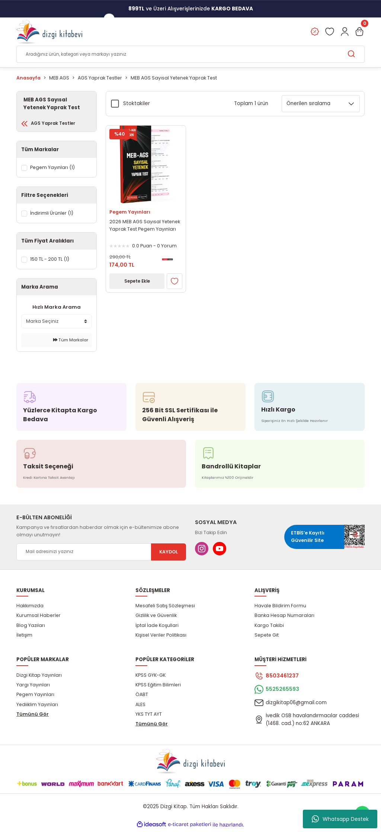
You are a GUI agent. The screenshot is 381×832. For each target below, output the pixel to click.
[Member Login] (344, 32)
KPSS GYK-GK (150, 677)
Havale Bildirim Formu (280, 607)
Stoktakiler (136, 103)
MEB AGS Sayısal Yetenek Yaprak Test (174, 78)
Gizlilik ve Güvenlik (156, 617)
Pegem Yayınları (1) (53, 169)
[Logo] (49, 32)
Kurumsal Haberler (38, 617)
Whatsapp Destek (340, 819)
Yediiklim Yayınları (37, 706)
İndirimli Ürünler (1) (52, 215)
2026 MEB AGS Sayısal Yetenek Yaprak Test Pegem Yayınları (144, 226)
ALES (140, 706)
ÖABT (141, 696)
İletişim (24, 637)
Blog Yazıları (30, 627)
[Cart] (359, 32)
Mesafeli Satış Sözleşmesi (165, 607)
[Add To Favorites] (174, 281)
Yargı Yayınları (33, 686)
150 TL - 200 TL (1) (51, 260)
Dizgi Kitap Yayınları (39, 677)
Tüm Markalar (70, 342)
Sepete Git (266, 637)
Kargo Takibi (269, 627)
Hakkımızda (30, 607)
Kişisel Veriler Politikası (160, 637)
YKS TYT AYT (148, 716)
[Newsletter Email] (101, 553)
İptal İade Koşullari (157, 627)
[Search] (190, 54)
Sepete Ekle (137, 281)
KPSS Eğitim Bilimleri (158, 686)
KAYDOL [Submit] (168, 553)
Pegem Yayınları (129, 212)
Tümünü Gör (32, 716)
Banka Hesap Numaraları (284, 617)
